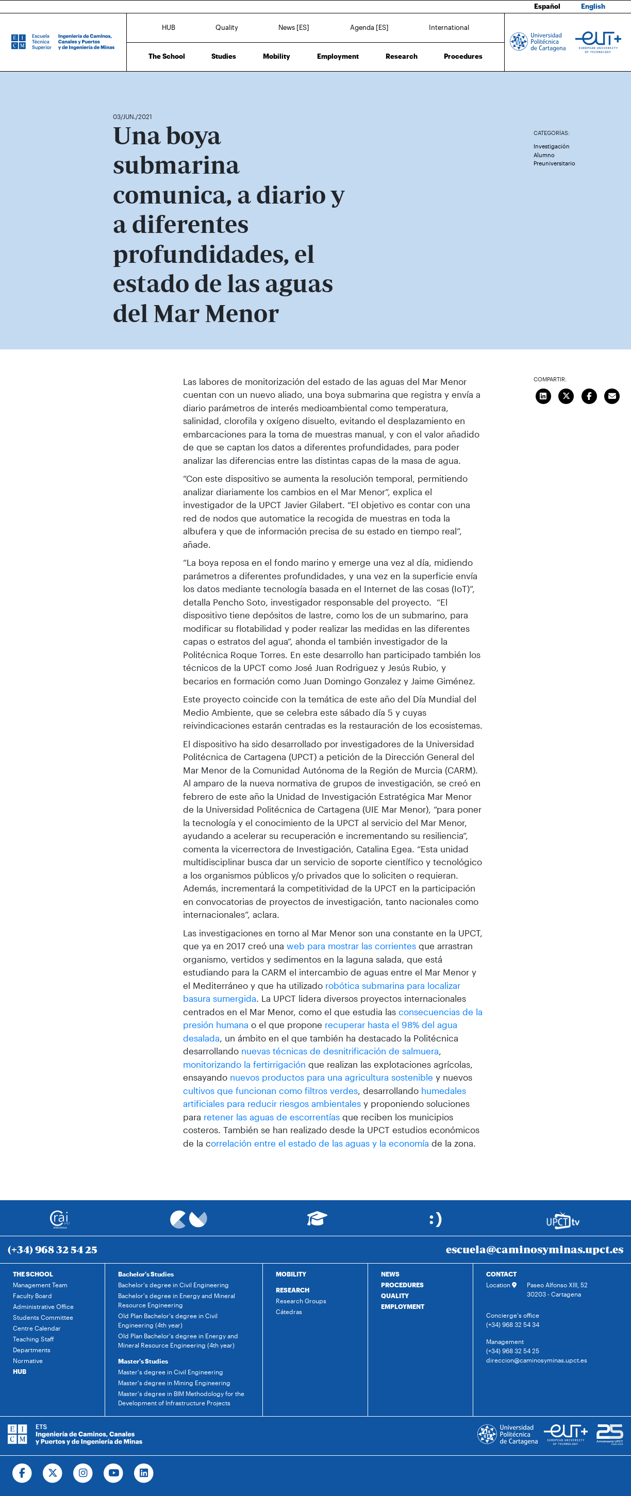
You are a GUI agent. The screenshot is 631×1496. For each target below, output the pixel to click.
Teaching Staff (33, 1338)
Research (402, 56)
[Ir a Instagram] (83, 1473)
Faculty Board (32, 1295)
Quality (226, 27)
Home (121, 86)
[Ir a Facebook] (22, 1473)
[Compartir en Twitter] (566, 395)
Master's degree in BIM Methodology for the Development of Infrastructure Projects (181, 1398)
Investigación (552, 146)
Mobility (276, 56)
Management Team (40, 1284)
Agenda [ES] (369, 27)
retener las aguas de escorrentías (270, 1117)
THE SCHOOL (33, 1274)
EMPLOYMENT (402, 1306)
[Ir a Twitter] (53, 1473)
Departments (32, 1349)
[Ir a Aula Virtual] (317, 1223)
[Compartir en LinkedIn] (543, 395)
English (593, 6)
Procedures (463, 56)
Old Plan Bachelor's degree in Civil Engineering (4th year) (168, 1320)
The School (166, 56)
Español (547, 6)
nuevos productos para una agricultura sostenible (331, 1077)
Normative (28, 1360)
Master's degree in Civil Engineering (170, 1371)
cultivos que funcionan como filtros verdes (270, 1090)
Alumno (544, 155)
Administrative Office (43, 1306)
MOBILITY (291, 1274)
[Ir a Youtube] (113, 1473)
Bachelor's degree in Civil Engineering (173, 1284)
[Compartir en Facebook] (589, 395)
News (141, 86)
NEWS (390, 1274)
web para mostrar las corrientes (351, 945)
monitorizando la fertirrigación (244, 1064)
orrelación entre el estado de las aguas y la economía (320, 1143)
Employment (338, 56)
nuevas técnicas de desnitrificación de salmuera (340, 1051)
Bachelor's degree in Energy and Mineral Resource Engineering (176, 1300)
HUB (168, 27)
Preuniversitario (554, 163)
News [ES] (293, 27)
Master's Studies (143, 1361)
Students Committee (43, 1317)
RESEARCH (292, 1289)
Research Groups (301, 1300)
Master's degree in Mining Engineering (174, 1382)
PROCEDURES (402, 1284)
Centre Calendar (37, 1328)
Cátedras (289, 1311)
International (449, 27)
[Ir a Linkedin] (144, 1473)
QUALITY (395, 1295)
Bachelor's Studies (146, 1274)
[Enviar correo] (612, 395)
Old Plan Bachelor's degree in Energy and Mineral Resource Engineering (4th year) (178, 1340)
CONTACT (501, 1274)
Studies (223, 56)
